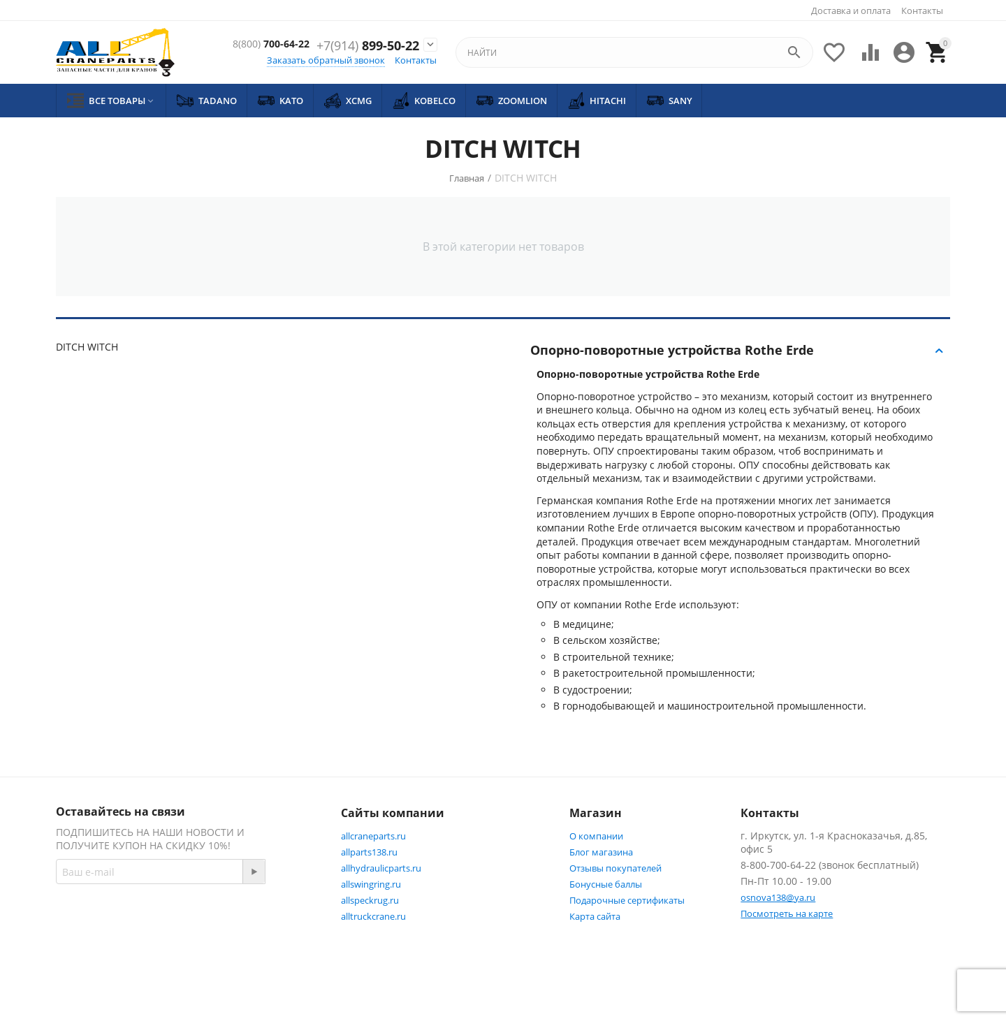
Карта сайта (594, 916)
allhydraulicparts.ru (381, 868)
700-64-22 (371, 38)
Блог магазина (601, 852)
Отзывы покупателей (615, 868)
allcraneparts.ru (373, 836)
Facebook (240, 922)
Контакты (922, 10)
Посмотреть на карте (787, 913)
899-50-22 (367, 53)
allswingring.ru (371, 884)
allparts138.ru (369, 852)
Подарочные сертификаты (627, 900)
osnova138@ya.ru (778, 897)
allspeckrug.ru (370, 900)
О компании (596, 836)
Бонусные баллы (605, 884)
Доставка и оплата (851, 10)
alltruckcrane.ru (373, 916)
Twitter (87, 955)
